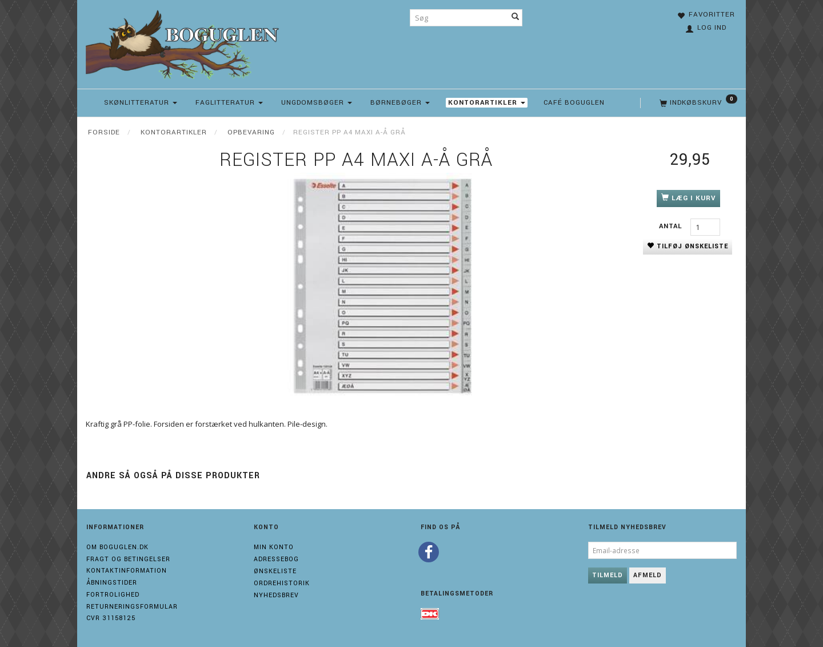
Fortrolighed (112, 594)
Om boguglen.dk (117, 547)
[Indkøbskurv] (697, 103)
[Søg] (516, 17)
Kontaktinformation (126, 570)
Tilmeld (607, 575)
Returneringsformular (132, 606)
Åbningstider (111, 582)
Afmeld (647, 575)
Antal (672, 226)
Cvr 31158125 (110, 618)
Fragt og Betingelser (128, 559)
